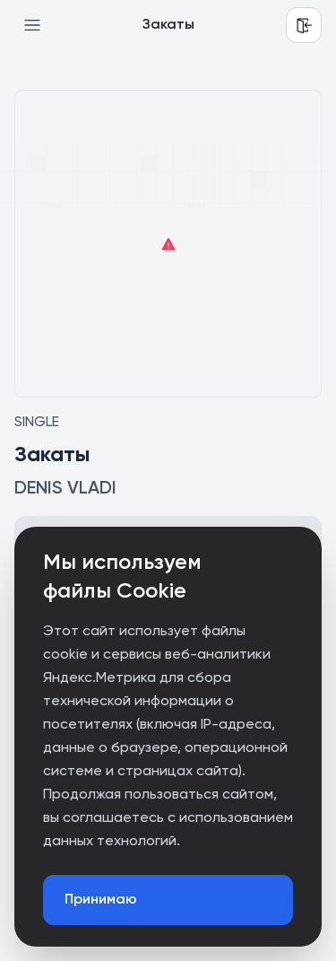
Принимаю (101, 900)
